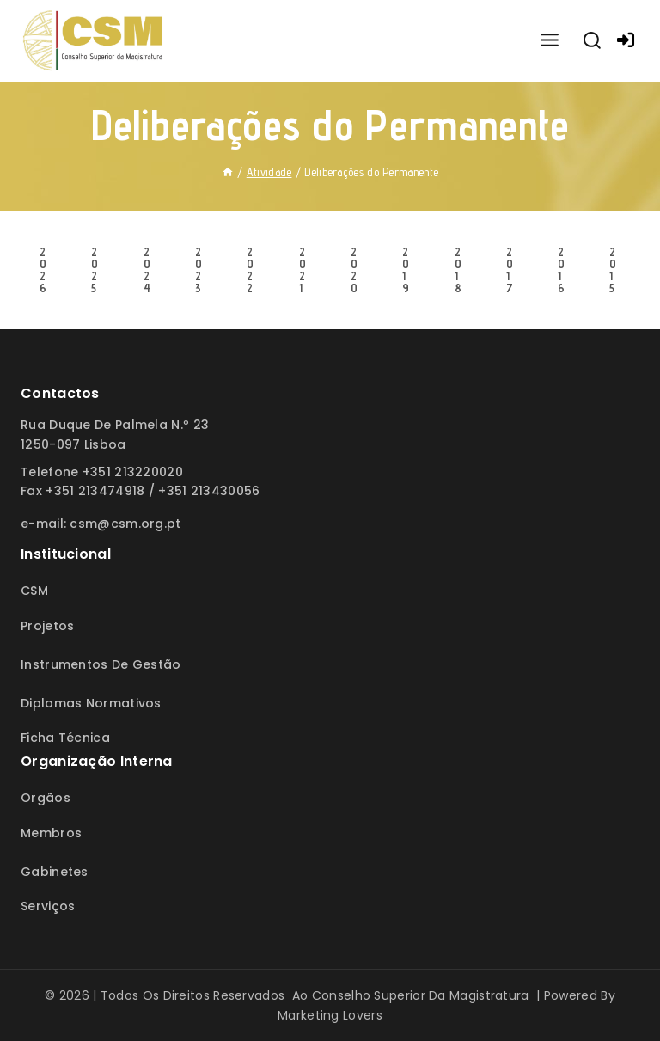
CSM (34, 590)
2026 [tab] (43, 270)
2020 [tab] (354, 270)
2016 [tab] (561, 270)
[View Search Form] (592, 41)
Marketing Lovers (330, 1015)
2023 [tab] (198, 270)
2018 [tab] (458, 270)
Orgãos (45, 797)
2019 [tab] (405, 270)
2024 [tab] (147, 270)
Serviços (48, 906)
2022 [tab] (250, 270)
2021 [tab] (302, 270)
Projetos (47, 625)
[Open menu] (549, 41)
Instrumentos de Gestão (101, 664)
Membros (51, 833)
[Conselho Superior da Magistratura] (94, 41)
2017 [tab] (509, 270)
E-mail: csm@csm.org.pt (101, 523)
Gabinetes (55, 871)
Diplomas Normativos (91, 703)
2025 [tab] (94, 270)
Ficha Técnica (65, 737)
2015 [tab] (612, 270)
